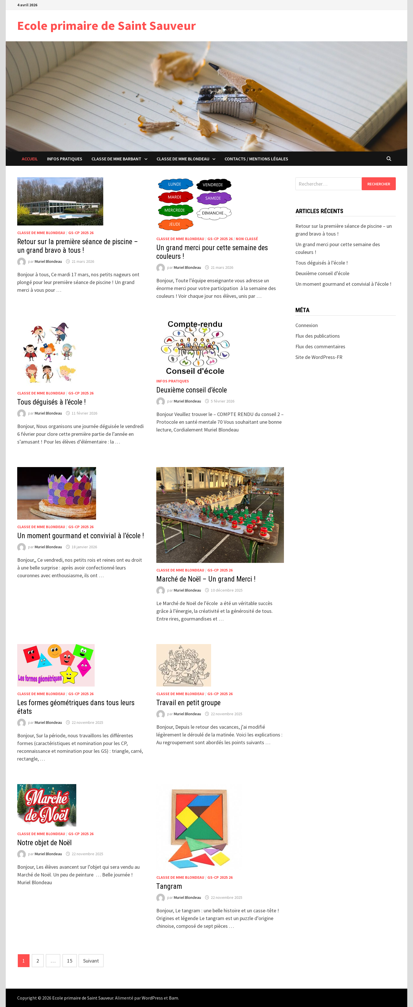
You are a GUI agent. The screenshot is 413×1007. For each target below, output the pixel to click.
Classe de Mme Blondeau (183, 159)
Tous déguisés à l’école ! (51, 402)
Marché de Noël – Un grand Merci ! (206, 579)
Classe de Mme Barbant (116, 159)
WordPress (152, 998)
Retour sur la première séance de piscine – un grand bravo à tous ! (77, 246)
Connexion (306, 325)
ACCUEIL (30, 159)
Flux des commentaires (320, 346)
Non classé (247, 238)
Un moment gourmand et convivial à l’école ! (80, 536)
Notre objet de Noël (44, 843)
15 (69, 960)
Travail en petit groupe (188, 703)
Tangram (169, 886)
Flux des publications (317, 336)
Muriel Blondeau (48, 261)
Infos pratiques (64, 159)
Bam (173, 998)
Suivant (91, 960)
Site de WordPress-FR (318, 357)
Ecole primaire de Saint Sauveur (106, 25)
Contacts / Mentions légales (256, 159)
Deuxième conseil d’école (191, 390)
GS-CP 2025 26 (80, 232)
